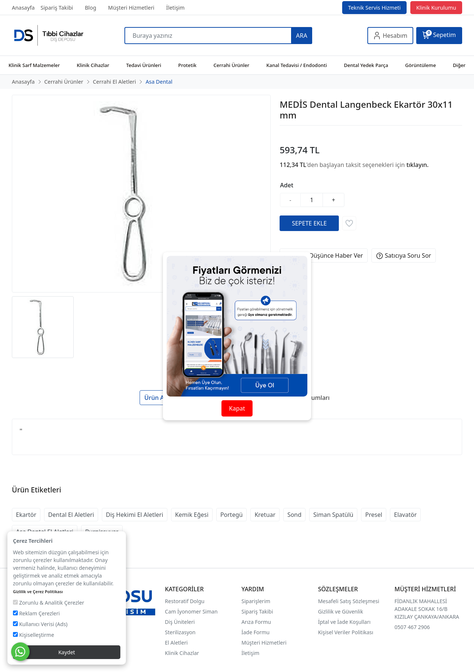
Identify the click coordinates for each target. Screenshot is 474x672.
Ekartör (26, 515)
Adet (286, 185)
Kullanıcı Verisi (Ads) (40, 624)
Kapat (237, 408)
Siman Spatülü (333, 515)
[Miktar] (312, 200)
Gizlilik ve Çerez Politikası (38, 591)
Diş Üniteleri (180, 621)
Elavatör (405, 515)
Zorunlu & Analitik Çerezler (48, 602)
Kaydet (66, 652)
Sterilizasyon (180, 632)
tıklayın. (417, 165)
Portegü (231, 515)
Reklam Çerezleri (36, 613)
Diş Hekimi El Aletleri (134, 515)
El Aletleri (176, 642)
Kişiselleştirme (33, 634)
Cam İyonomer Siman (191, 611)
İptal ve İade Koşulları (344, 621)
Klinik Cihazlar (182, 652)
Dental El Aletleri (71, 515)
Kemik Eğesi (191, 515)
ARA (301, 35)
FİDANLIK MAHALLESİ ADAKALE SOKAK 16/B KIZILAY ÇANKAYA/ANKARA (426, 609)
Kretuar (264, 515)
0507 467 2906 (412, 627)
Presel (373, 515)
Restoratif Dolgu (184, 601)
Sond (294, 515)
